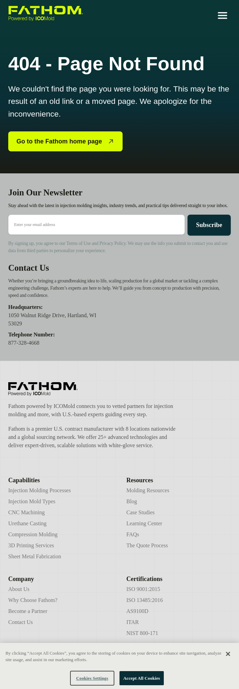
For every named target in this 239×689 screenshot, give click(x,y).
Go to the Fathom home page (65, 141)
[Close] (228, 656)
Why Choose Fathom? (32, 600)
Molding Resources (147, 490)
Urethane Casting (27, 523)
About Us (19, 589)
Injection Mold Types (31, 501)
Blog (131, 501)
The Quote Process (147, 545)
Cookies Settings (92, 681)
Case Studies (140, 512)
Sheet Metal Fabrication (34, 556)
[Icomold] (93, 389)
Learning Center (144, 523)
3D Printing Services (31, 545)
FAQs (132, 534)
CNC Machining (26, 512)
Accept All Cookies (141, 681)
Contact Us (20, 622)
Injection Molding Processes (39, 490)
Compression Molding (33, 534)
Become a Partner (27, 611)
